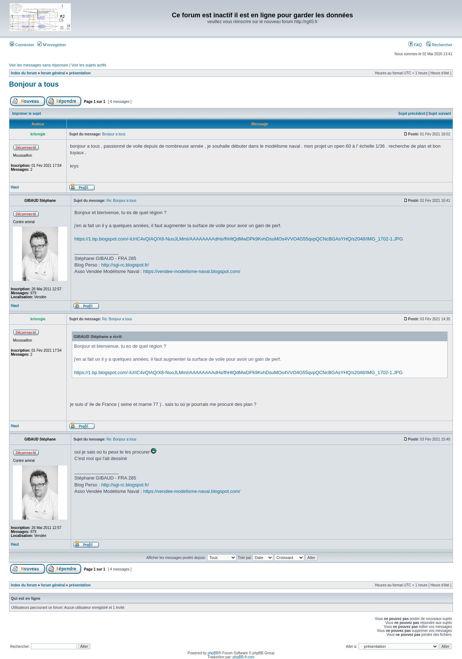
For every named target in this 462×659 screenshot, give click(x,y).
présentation (80, 73)
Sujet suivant (439, 114)
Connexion (22, 45)
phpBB (213, 653)
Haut (15, 187)
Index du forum (24, 73)
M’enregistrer (52, 45)
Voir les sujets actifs (88, 65)
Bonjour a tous (34, 84)
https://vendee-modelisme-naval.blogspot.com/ (191, 271)
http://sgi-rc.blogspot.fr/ (125, 265)
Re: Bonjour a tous (121, 201)
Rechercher (439, 45)
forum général (53, 73)
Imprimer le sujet (26, 114)
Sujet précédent (412, 114)
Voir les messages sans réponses (38, 65)
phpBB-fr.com (244, 657)
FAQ (415, 45)
